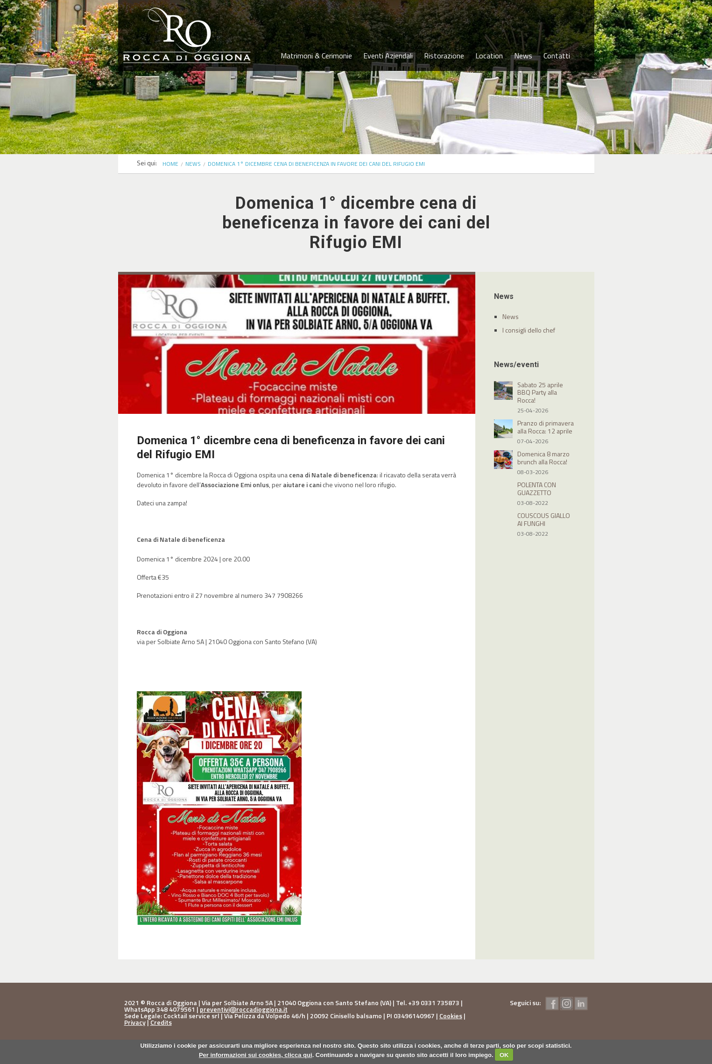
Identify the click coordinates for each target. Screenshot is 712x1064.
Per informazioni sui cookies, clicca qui (255, 1054)
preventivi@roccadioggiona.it (244, 1009)
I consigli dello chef (528, 330)
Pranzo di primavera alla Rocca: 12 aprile (545, 427)
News (523, 55)
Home (170, 163)
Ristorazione (444, 55)
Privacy (135, 1022)
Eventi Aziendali (388, 55)
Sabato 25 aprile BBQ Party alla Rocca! (540, 392)
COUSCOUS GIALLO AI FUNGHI (543, 519)
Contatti (556, 55)
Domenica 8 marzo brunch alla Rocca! (543, 458)
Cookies (450, 1016)
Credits (161, 1022)
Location (489, 55)
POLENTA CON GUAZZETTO (536, 488)
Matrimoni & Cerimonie (316, 55)
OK (504, 1054)
